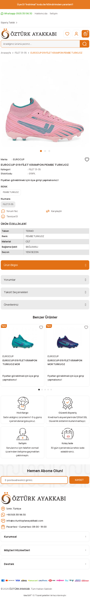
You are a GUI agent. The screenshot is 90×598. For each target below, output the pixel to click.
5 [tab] (51, 389)
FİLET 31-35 (35, 169)
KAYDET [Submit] (79, 480)
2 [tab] (45, 151)
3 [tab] (49, 151)
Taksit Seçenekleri (16, 292)
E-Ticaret (37, 595)
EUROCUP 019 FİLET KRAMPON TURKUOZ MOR (19, 362)
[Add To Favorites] (87, 159)
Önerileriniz (11, 305)
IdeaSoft (27, 595)
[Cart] (85, 34)
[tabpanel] (45, 103)
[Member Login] (76, 34)
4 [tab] (48, 389)
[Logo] (29, 34)
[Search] (45, 44)
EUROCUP (18, 159)
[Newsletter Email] (34, 480)
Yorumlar (10, 280)
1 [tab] (41, 151)
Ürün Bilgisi (11, 265)
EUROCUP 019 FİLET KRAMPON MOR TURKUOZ (65, 362)
